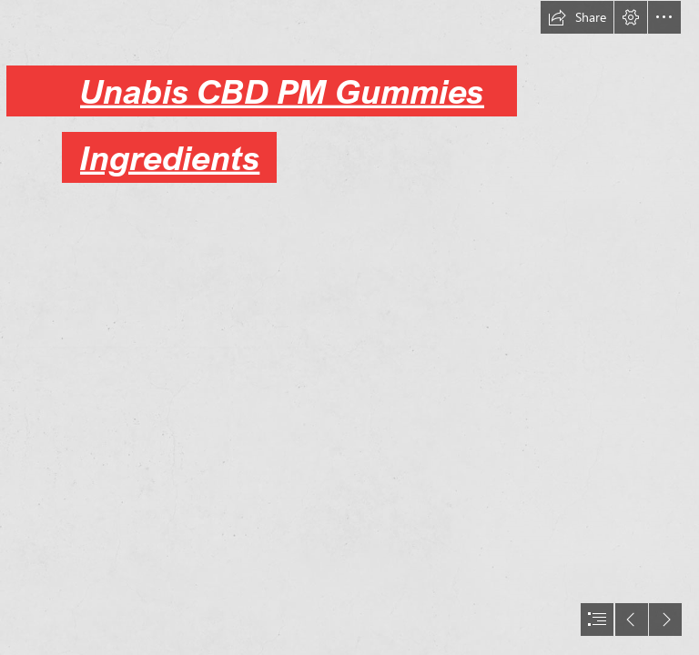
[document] (349, 327)
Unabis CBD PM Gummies (282, 91)
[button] (577, 17)
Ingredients (169, 157)
